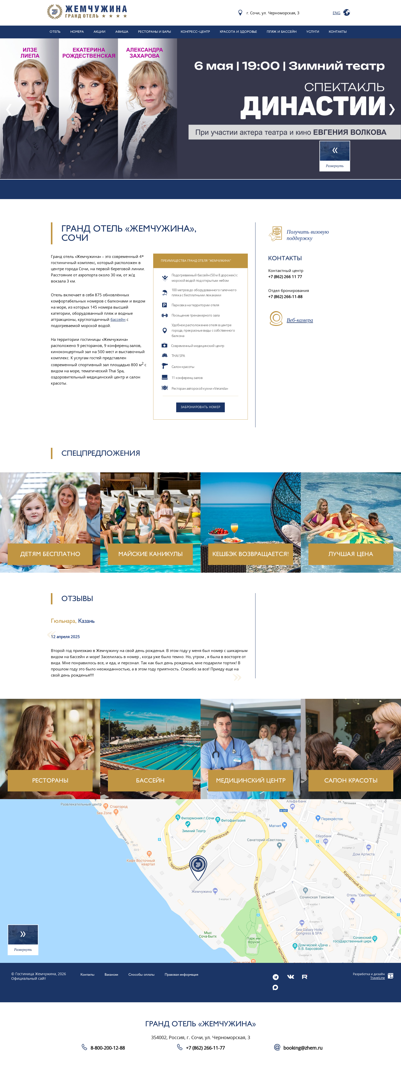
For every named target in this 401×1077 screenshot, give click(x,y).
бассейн (118, 319)
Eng (336, 12)
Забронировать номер (200, 407)
